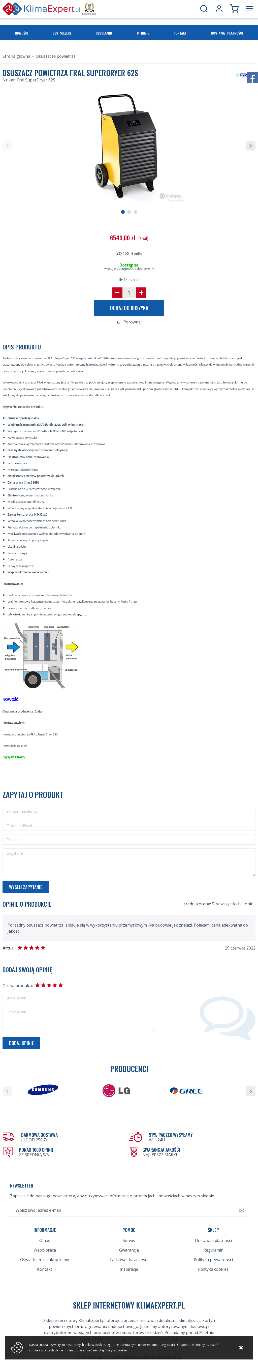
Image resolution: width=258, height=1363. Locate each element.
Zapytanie (15, 853)
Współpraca (45, 1234)
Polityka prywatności (213, 1244)
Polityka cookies (213, 1253)
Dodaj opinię (21, 1043)
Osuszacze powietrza (56, 56)
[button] (7, 146)
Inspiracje (129, 1253)
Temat (12, 839)
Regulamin (104, 33)
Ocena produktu (18, 985)
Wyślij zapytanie (25, 887)
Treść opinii (16, 1012)
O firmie (143, 33)
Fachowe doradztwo (129, 1244)
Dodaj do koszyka (129, 308)
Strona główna (16, 56)
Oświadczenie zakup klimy (44, 1244)
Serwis (129, 1224)
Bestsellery (62, 33)
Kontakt (180, 33)
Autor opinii (16, 998)
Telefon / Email (19, 825)
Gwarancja (129, 1234)
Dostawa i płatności (227, 33)
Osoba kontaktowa (22, 812)
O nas (44, 1224)
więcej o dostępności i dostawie (127, 268)
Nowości (21, 33)
